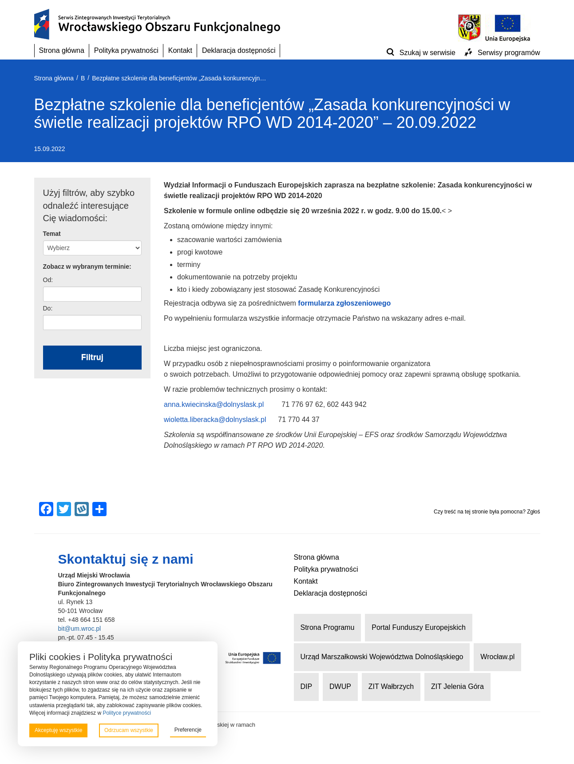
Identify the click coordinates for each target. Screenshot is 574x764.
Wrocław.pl (497, 657)
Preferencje (188, 730)
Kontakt (180, 50)
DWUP (340, 686)
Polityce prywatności (127, 713)
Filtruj (92, 357)
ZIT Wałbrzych (391, 686)
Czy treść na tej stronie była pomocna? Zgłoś (487, 512)
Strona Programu (328, 627)
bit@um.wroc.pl (79, 628)
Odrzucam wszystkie (128, 730)
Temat (52, 233)
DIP (307, 686)
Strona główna (61, 50)
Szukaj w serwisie (427, 52)
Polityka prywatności (126, 50)
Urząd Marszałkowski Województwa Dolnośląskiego (382, 657)
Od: (48, 279)
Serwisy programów (509, 52)
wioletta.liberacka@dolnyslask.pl (215, 419)
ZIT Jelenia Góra (457, 686)
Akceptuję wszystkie (58, 730)
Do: (48, 308)
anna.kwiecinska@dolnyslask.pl (214, 404)
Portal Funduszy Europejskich (419, 627)
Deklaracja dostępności (238, 50)
